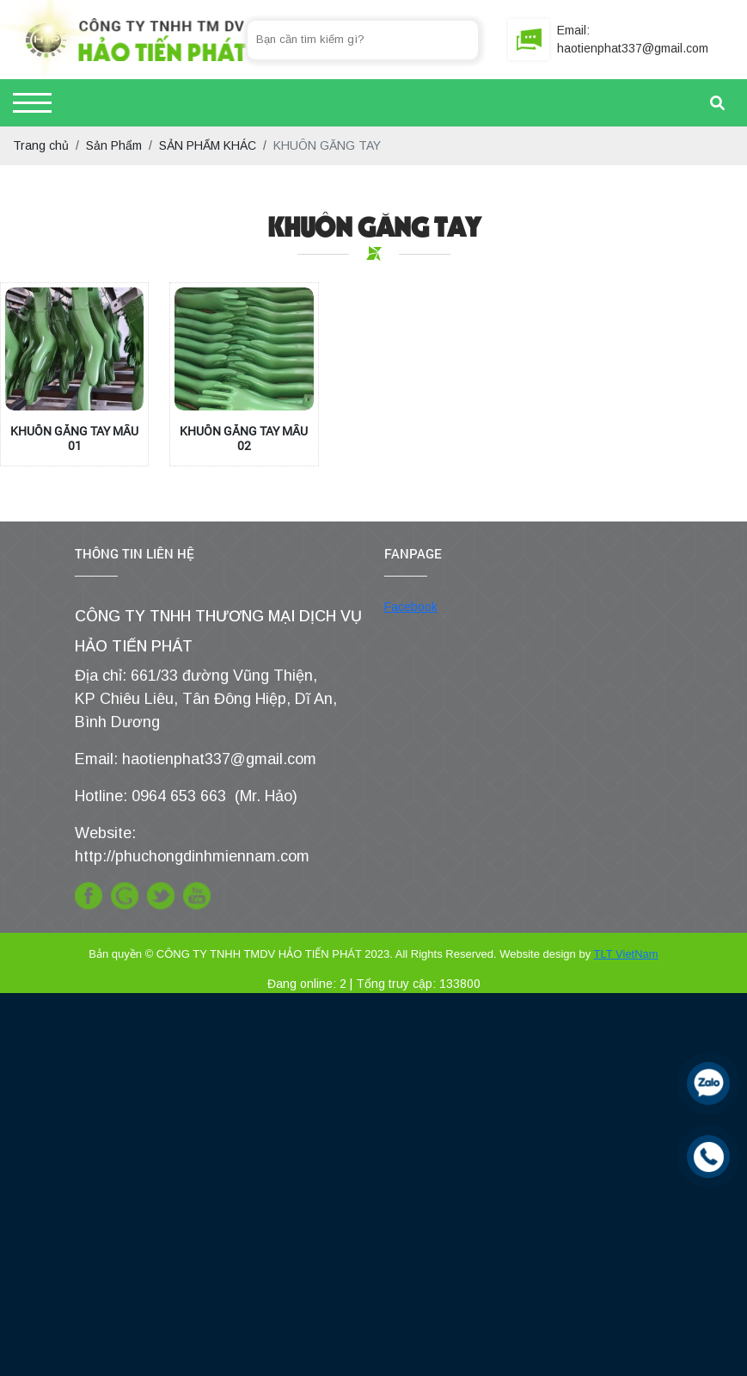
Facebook (411, 607)
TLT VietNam (626, 953)
